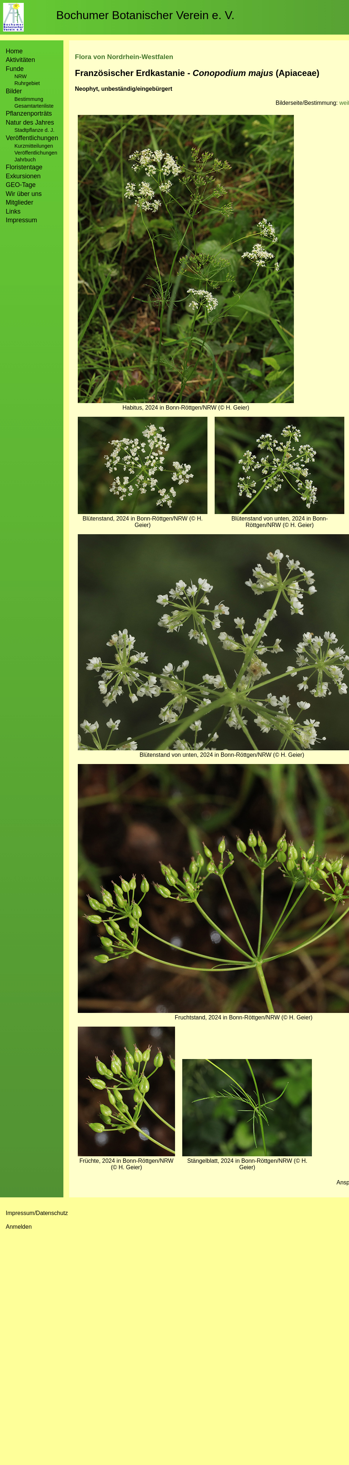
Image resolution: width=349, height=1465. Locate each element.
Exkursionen (23, 176)
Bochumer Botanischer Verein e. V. (145, 15)
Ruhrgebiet (27, 83)
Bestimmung (28, 99)
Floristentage (24, 167)
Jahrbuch (25, 159)
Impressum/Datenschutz (37, 1213)
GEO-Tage (21, 184)
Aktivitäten (20, 59)
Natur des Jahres (30, 122)
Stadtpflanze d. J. (34, 130)
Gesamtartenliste (34, 106)
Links (13, 211)
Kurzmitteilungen (33, 146)
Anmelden (19, 1227)
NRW (20, 76)
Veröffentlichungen (35, 153)
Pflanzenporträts (29, 113)
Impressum (21, 220)
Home (14, 51)
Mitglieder (19, 202)
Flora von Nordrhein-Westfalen (124, 57)
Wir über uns (24, 193)
